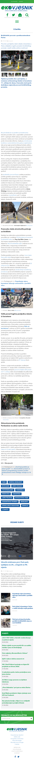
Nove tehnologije (17, 740)
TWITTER (13, 15)
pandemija (20, 490)
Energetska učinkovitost (17, 738)
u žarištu (5, 509)
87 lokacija (22, 360)
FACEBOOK (7, 15)
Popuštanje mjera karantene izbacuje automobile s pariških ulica (16, 283)
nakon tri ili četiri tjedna (8, 449)
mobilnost (24, 501)
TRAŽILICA (27, 15)
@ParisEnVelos (17, 310)
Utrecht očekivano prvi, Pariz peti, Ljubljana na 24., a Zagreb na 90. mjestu (15, 564)
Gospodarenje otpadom (17, 735)
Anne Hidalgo (17, 486)
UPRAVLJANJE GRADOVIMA (10, 505)
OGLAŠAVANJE (14, 1)
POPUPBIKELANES (7, 490)
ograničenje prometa (10, 501)
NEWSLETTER (20, 15)
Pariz (4, 482)
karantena (16, 494)
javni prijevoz (7, 497)
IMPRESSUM (17, 747)
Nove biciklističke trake (15, 243)
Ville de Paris (6, 419)
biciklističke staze (21, 497)
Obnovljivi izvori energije (17, 742)
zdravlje (25, 505)
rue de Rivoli (13, 195)
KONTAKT (21, 1)
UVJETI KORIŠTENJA (17, 751)
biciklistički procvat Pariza (11, 174)
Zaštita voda (17, 736)
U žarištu (17, 744)
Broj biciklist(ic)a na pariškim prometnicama (14, 132)
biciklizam (5, 486)
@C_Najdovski (29, 225)
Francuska (6, 494)
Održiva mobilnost (15, 482)
